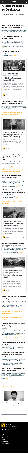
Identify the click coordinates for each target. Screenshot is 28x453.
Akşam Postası (10, 386)
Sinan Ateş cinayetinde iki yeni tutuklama (11, 318)
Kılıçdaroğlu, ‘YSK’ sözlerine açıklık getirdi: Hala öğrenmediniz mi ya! (12, 113)
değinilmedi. (20, 252)
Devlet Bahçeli (8, 304)
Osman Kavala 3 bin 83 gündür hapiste (14, 404)
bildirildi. (19, 334)
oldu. (7, 378)
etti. (14, 32)
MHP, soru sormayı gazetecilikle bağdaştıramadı (11, 312)
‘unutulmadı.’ (20, 348)
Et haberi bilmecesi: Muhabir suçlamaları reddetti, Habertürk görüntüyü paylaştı (11, 338)
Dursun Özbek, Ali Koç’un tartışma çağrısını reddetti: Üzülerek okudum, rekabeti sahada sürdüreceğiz (12, 169)
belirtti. (3, 47)
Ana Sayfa (3, 386)
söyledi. (13, 108)
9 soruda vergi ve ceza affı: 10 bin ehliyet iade (11, 202)
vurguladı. (17, 186)
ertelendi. (15, 55)
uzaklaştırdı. (4, 307)
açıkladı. (16, 197)
